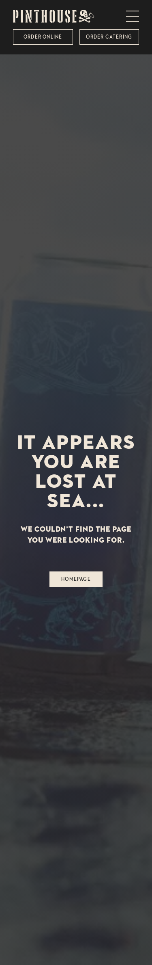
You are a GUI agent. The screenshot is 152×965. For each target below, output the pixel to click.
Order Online (43, 36)
